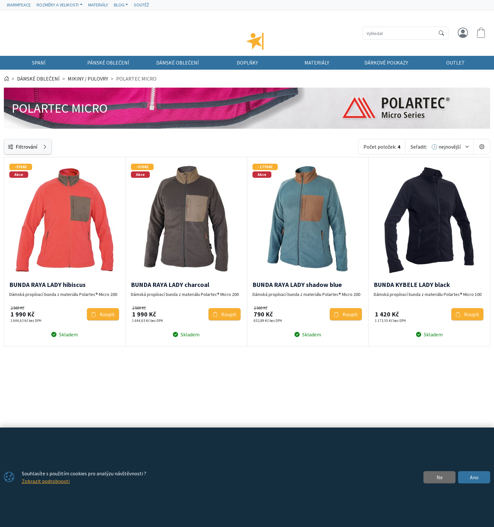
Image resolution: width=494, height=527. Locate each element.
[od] (28, 225)
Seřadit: (419, 152)
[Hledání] (399, 33)
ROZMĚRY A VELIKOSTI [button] (58, 5)
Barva (13, 297)
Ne (440, 477)
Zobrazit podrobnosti (46, 481)
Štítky (14, 311)
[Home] (6, 84)
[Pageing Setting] (482, 152)
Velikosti (16, 326)
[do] (76, 225)
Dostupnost (20, 243)
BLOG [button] (119, 5)
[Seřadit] (450, 152)
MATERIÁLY (98, 5)
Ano (474, 477)
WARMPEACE (19, 5)
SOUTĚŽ (141, 5)
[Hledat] (441, 33)
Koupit (177, 310)
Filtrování (52, 152)
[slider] (11, 211)
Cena (12, 170)
